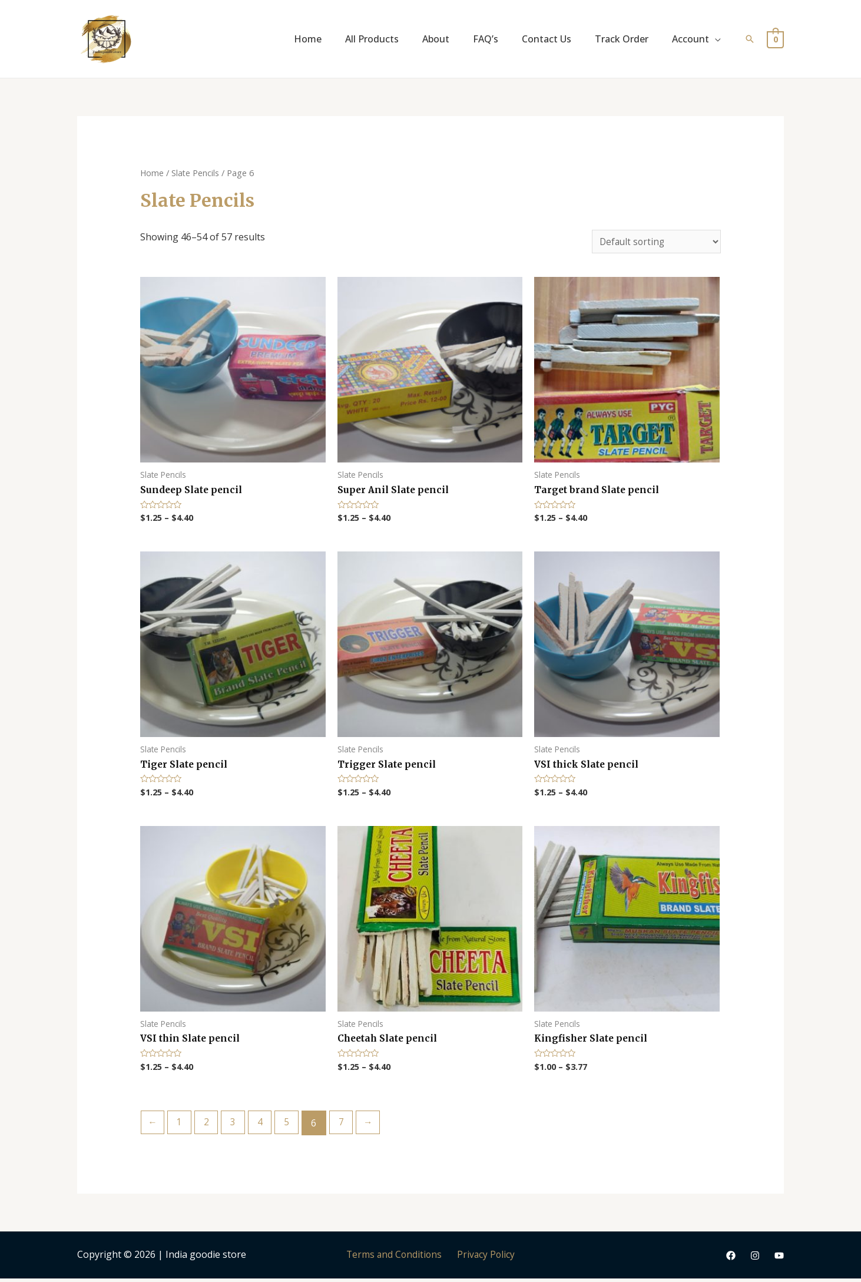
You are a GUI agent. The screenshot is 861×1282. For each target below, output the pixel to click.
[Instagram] (755, 1259)
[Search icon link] (749, 39)
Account (690, 38)
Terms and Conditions (396, 1257)
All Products (372, 38)
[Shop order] (655, 242)
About (435, 38)
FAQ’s (485, 38)
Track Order (621, 38)
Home (308, 38)
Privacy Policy (484, 1257)
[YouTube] (779, 1259)
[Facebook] (731, 1259)
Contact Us (546, 38)
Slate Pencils (196, 173)
